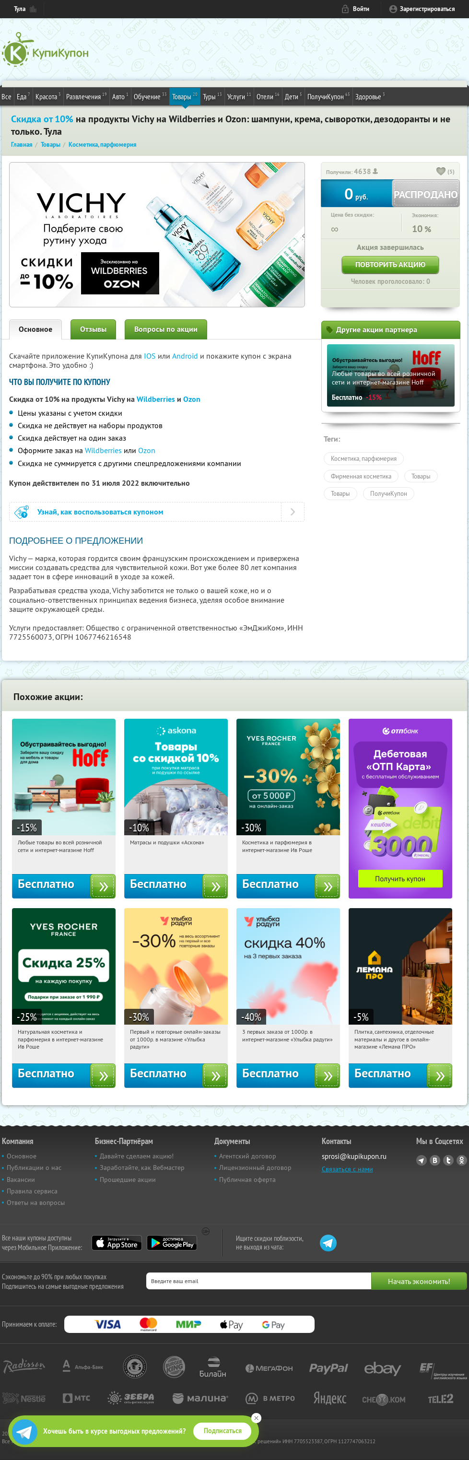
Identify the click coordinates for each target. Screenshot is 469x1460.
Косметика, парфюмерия (364, 458)
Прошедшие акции (128, 1179)
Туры (212, 96)
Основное (35, 329)
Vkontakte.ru (435, 1160)
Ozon (146, 450)
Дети (293, 96)
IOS (151, 356)
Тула (19, 9)
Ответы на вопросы (36, 1202)
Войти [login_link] (361, 9)
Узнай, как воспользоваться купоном (100, 512)
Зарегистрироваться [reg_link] (427, 9)
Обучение (150, 96)
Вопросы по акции (166, 329)
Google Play (172, 1242)
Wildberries (156, 399)
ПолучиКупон (328, 96)
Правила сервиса (32, 1191)
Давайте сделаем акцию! (137, 1156)
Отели (268, 96)
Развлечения (86, 96)
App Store (117, 1242)
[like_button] (441, 172)
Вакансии (21, 1179)
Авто (120, 96)
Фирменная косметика (361, 476)
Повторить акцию (390, 264)
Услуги (239, 96)
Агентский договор (247, 1156)
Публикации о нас (34, 1167)
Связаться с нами (347, 1169)
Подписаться (223, 1430)
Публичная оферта (247, 1179)
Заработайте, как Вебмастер (142, 1167)
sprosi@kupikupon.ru (354, 1156)
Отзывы (93, 329)
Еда (23, 96)
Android (186, 356)
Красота (48, 96)
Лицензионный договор (255, 1167)
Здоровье (370, 96)
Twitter (448, 1160)
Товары (185, 96)
